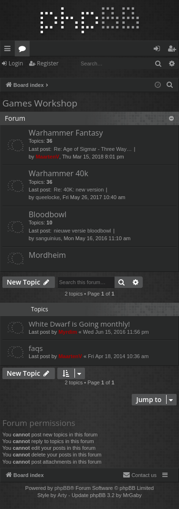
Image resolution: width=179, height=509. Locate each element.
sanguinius (48, 238)
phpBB (62, 488)
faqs (36, 348)
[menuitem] (170, 85)
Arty (62, 495)
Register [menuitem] (173, 50)
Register (47, 63)
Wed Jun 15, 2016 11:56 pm (116, 332)
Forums (24, 50)
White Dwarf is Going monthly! (79, 324)
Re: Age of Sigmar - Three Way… (93, 149)
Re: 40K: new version (79, 189)
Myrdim (67, 332)
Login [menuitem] (158, 50)
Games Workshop (39, 103)
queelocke (48, 197)
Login (16, 63)
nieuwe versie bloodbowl (82, 230)
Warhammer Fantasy (66, 132)
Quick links (9, 50)
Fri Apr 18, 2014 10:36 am (118, 356)
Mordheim (47, 255)
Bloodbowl (47, 214)
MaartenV (48, 156)
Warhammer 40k (58, 173)
